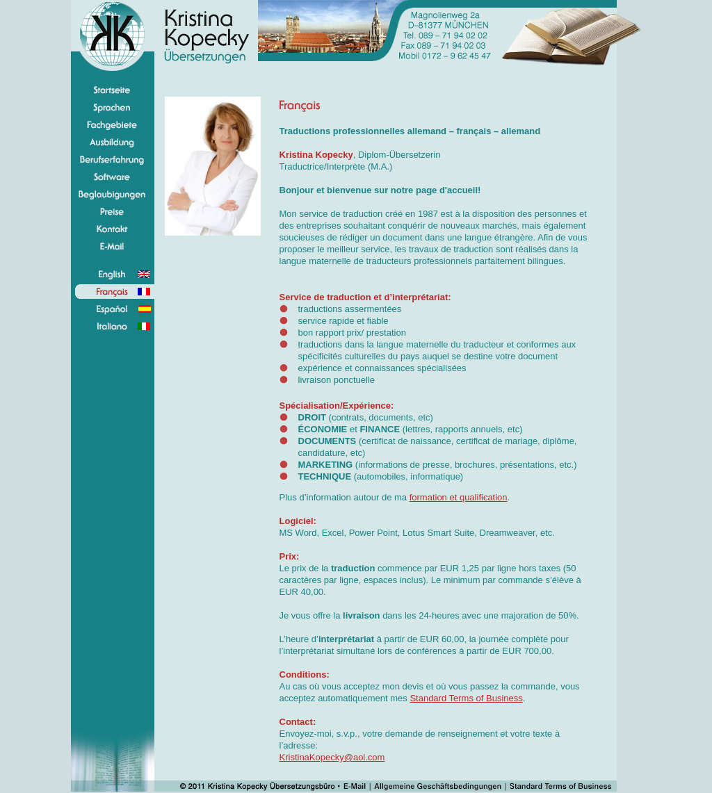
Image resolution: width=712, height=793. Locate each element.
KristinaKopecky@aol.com (332, 757)
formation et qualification (459, 497)
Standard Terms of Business (466, 698)
